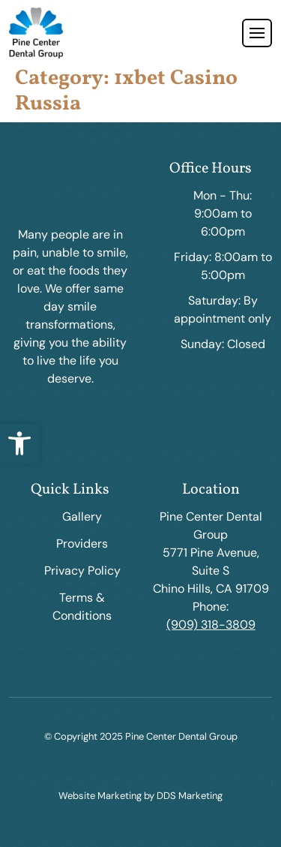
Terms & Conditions (82, 606)
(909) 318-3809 (211, 624)
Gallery (82, 516)
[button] (19, 443)
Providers (82, 543)
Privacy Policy (82, 570)
